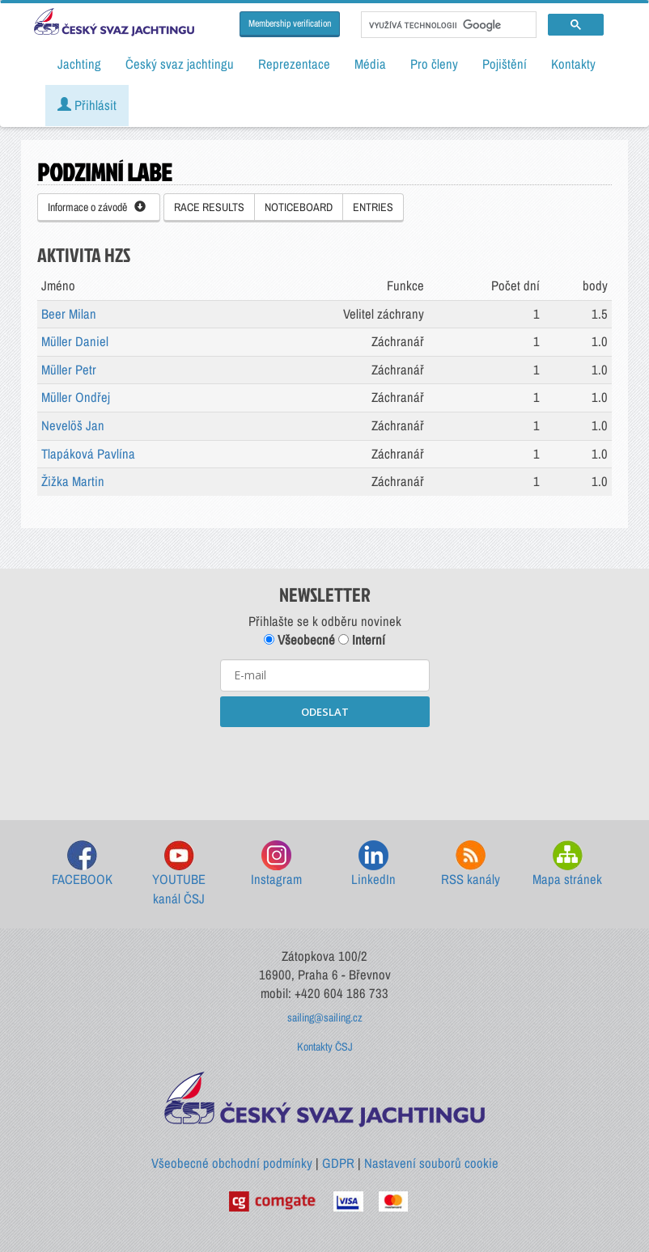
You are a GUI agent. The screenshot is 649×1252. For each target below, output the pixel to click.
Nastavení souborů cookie (431, 1163)
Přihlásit (87, 105)
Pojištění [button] (504, 64)
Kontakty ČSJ (325, 1046)
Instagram (276, 864)
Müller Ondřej (75, 397)
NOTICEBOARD (299, 207)
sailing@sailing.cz (325, 1017)
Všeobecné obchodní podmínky (231, 1163)
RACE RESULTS (209, 207)
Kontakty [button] (573, 64)
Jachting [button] (79, 64)
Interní (361, 640)
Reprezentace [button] (294, 64)
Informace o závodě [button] (97, 207)
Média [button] (370, 64)
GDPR (338, 1163)
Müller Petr (68, 370)
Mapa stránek (567, 864)
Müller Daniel (74, 341)
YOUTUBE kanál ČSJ (179, 873)
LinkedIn (373, 864)
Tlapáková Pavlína (88, 454)
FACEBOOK (82, 864)
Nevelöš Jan (72, 425)
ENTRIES (373, 207)
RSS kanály (470, 864)
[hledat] (447, 25)
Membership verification (289, 23)
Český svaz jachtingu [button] (179, 64)
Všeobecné (299, 640)
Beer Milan (68, 314)
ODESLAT (325, 711)
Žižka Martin (72, 481)
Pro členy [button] (434, 64)
